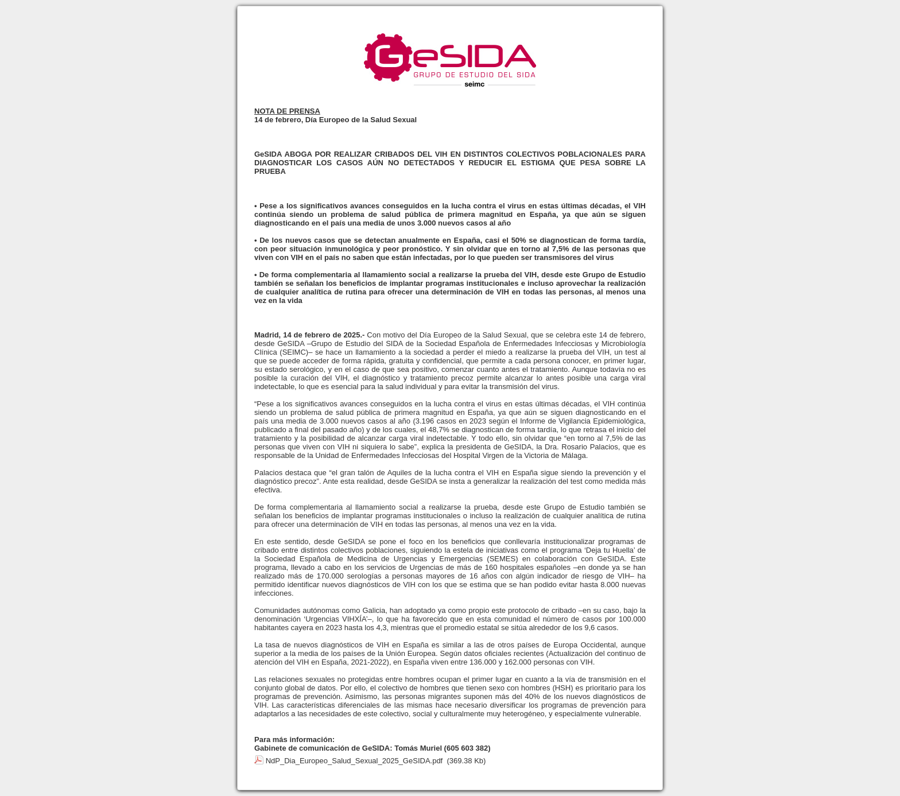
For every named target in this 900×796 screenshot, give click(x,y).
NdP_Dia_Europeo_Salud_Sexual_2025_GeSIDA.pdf (354, 760)
